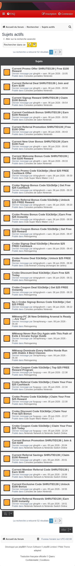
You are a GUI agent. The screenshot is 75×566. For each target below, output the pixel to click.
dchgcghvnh (39, 175)
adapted (37, 550)
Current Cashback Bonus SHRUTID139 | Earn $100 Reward (40, 113)
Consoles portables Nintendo (38, 76)
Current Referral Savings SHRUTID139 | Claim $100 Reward (40, 456)
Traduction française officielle (33, 556)
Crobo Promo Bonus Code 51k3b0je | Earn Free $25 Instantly (41, 215)
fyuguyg (37, 372)
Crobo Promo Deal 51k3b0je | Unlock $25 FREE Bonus (41, 259)
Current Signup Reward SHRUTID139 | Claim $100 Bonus (40, 99)
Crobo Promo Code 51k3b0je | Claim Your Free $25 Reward (41, 398)
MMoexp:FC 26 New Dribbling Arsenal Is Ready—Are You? (41, 317)
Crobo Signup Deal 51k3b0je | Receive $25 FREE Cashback (38, 245)
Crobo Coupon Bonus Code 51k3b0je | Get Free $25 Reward (42, 230)
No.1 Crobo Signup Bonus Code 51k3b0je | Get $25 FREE (41, 303)
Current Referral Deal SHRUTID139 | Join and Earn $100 (40, 84)
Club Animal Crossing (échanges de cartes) (45, 265)
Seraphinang (39, 321)
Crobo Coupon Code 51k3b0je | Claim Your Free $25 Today (42, 427)
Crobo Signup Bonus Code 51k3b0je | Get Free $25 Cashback (41, 186)
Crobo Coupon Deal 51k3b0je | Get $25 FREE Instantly (40, 288)
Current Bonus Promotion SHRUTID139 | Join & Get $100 (42, 441)
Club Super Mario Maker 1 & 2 (39, 178)
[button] (60, 52)
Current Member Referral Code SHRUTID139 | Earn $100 (40, 470)
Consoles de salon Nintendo (38, 119)
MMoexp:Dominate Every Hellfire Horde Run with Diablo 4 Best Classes (39, 351)
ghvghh (36, 73)
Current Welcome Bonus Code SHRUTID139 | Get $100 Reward (40, 157)
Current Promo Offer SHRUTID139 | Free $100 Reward (40, 70)
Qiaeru (52, 556)
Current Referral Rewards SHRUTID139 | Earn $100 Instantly (40, 500)
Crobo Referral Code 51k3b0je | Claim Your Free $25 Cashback (42, 383)
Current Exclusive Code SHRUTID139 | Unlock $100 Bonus (41, 485)
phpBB (22, 547)
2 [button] (55, 52)
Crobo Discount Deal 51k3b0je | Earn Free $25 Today (40, 274)
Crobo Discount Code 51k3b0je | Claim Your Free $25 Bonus (39, 412)
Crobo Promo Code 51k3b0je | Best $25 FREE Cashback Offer (40, 172)
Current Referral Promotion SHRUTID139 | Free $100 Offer (41, 128)
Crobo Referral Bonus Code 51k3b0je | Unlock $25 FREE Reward (41, 201)
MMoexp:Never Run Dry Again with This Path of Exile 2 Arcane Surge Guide (42, 334)
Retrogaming (30, 236)
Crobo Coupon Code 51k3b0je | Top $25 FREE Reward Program (40, 368)
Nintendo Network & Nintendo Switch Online (45, 433)
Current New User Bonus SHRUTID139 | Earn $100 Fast (40, 142)
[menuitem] (11, 14)
